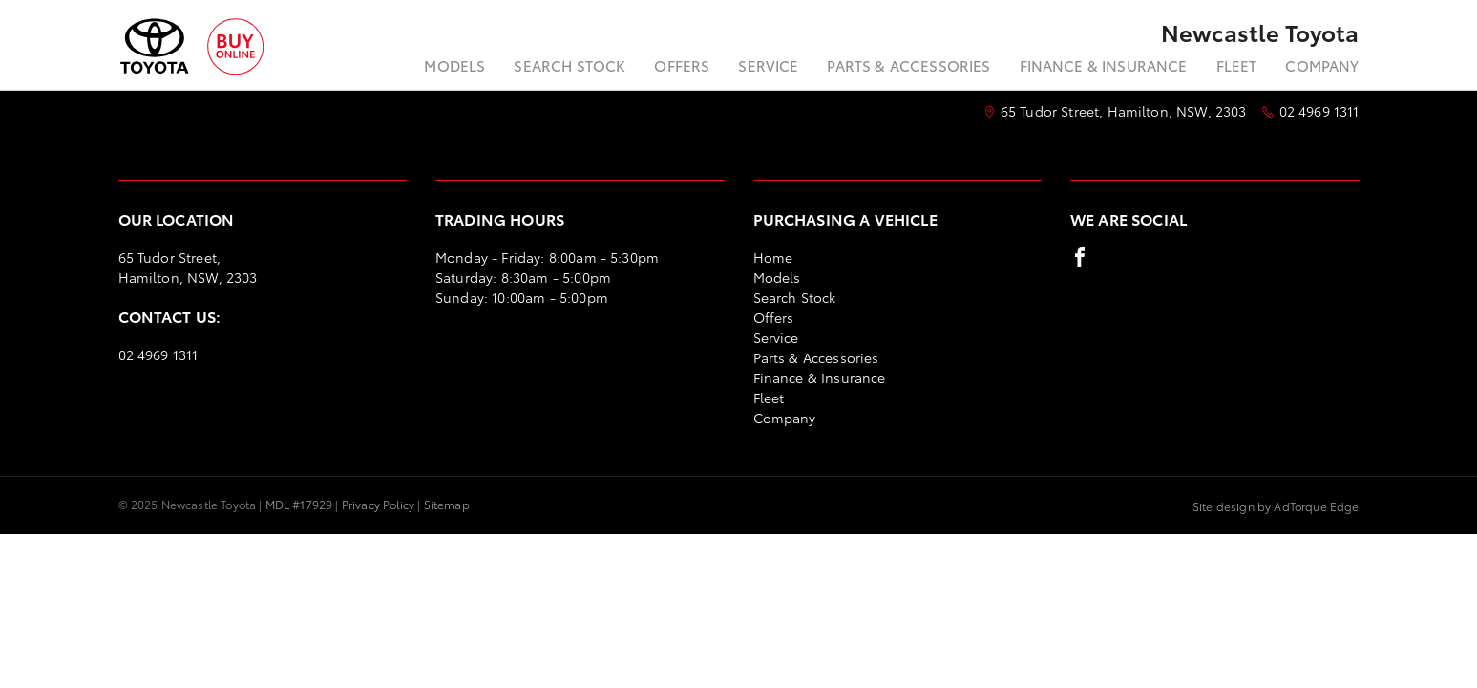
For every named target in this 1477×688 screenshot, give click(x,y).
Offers (681, 64)
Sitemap (447, 504)
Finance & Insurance (1104, 64)
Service (768, 64)
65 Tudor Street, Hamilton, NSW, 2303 (1124, 110)
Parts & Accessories (908, 64)
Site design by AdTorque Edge (1275, 506)
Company (1322, 64)
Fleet (1236, 64)
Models (454, 64)
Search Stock (569, 64)
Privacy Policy (378, 504)
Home (773, 257)
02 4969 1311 (1319, 110)
